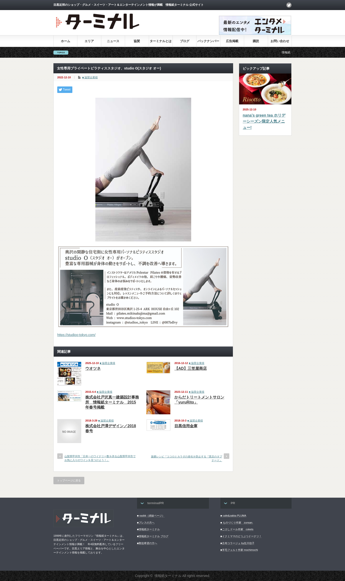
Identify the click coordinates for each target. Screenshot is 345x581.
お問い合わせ (279, 41)
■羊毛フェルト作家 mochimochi (239, 549)
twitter (289, 5)
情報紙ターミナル (168, 576)
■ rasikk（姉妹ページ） (151, 515)
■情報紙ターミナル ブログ (152, 536)
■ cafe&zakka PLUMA (233, 515)
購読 (256, 41)
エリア (89, 41)
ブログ (184, 41)
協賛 (137, 41)
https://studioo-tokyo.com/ (76, 335)
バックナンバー (208, 41)
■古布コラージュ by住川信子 (237, 543)
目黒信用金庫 (185, 426)
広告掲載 (232, 41)
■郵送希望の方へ (147, 543)
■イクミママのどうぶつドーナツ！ (241, 536)
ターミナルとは (161, 41)
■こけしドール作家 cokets (236, 529)
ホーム (65, 41)
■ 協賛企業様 (90, 77)
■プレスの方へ (146, 522)
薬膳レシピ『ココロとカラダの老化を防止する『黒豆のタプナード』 (186, 458)
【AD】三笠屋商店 (190, 368)
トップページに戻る (69, 480)
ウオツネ (93, 368)
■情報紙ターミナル (148, 529)
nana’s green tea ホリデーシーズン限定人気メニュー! (264, 121)
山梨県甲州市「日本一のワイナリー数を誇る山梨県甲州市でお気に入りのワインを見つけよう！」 (100, 458)
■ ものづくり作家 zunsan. (236, 522)
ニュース (113, 41)
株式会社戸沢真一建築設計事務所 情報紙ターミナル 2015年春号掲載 (112, 402)
